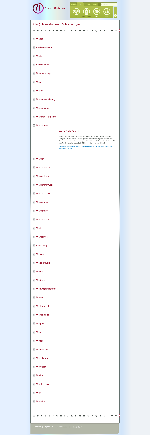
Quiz (80, 4)
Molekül (77, 146)
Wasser (69, 148)
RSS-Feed (115, 15)
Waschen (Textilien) (107, 146)
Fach (97, 16)
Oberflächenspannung (88, 146)
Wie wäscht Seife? (69, 131)
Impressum (48, 427)
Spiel (88, 5)
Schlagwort (86, 16)
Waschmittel (62, 148)
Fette (73, 146)
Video (73, 5)
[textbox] (109, 4)
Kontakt (38, 427)
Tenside (98, 146)
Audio (95, 5)
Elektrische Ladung (65, 146)
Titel (76, 16)
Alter (107, 16)
